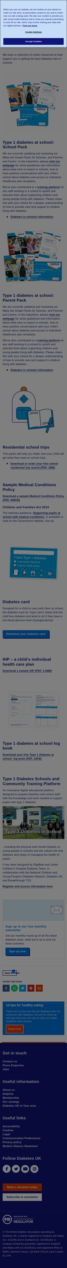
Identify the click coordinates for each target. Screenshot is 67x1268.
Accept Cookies (33, 41)
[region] (33, 23)
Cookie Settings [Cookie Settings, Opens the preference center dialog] (33, 32)
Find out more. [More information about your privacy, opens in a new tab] (30, 25)
